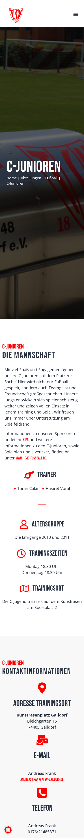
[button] (76, 14)
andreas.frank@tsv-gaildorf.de (42, 779)
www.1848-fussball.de (31, 458)
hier (25, 439)
